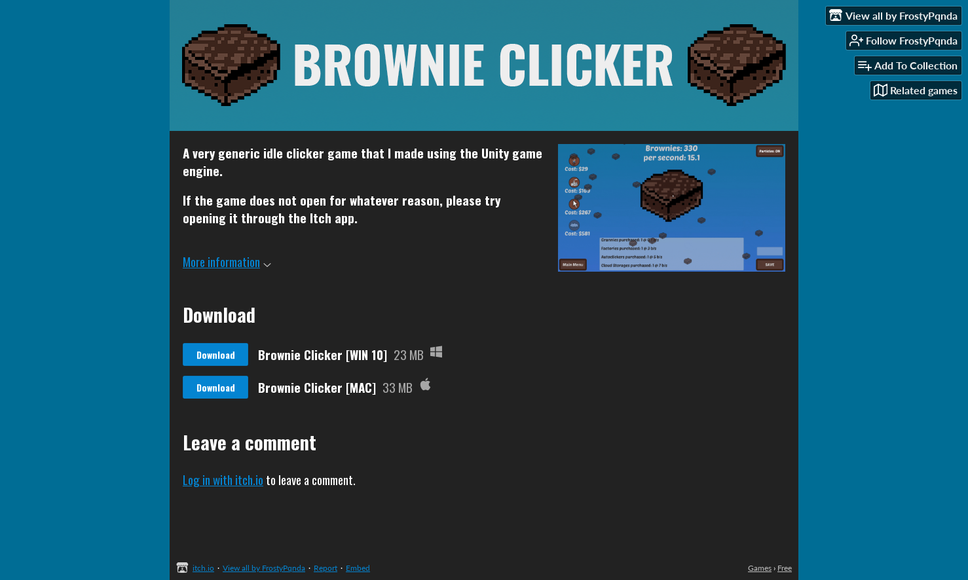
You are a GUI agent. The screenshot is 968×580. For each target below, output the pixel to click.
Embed (358, 568)
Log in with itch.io (223, 479)
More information (227, 261)
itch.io (203, 568)
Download (215, 354)
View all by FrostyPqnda (264, 568)
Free (784, 568)
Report (325, 568)
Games (760, 568)
